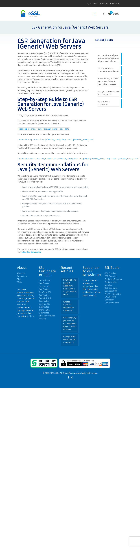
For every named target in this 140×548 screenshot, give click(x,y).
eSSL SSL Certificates (31, 251)
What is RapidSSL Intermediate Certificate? (108, 69)
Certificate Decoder (113, 278)
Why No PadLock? (113, 293)
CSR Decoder (111, 276)
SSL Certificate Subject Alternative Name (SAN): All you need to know (108, 58)
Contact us (115, 3)
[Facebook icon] (68, 377)
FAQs (19, 281)
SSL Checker (110, 273)
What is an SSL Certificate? (104, 103)
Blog (19, 278)
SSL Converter (111, 287)
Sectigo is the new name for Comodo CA (108, 93)
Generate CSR (111, 290)
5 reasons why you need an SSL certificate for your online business (108, 81)
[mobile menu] (93, 14)
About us (104, 3)
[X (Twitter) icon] (71, 377)
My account (92, 3)
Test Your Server (112, 302)
